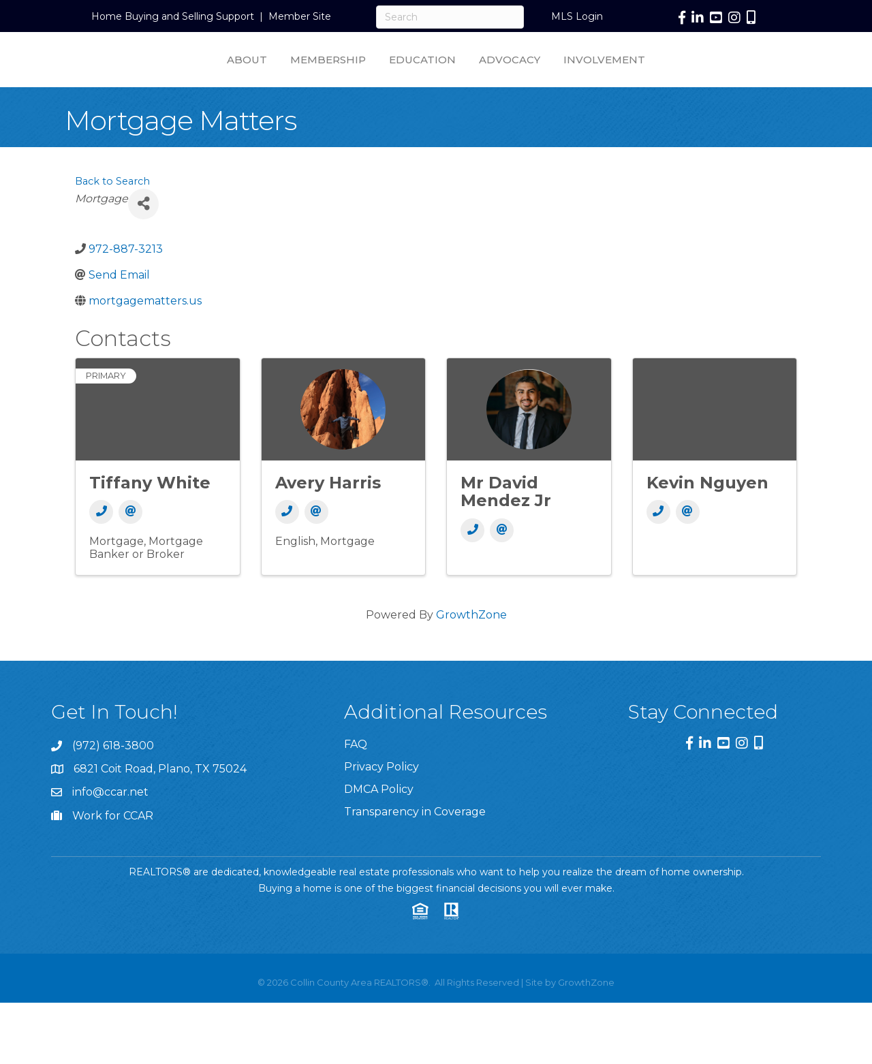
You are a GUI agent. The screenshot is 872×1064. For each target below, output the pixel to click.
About (128, 75)
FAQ (355, 777)
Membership (209, 75)
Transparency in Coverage (415, 845)
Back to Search (112, 214)
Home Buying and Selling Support (172, 16)
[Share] (143, 237)
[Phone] (101, 545)
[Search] (450, 17)
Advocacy (628, 75)
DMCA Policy (379, 822)
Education (303, 75)
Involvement (723, 75)
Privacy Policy (381, 800)
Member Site (299, 16)
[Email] (130, 545)
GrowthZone (471, 648)
